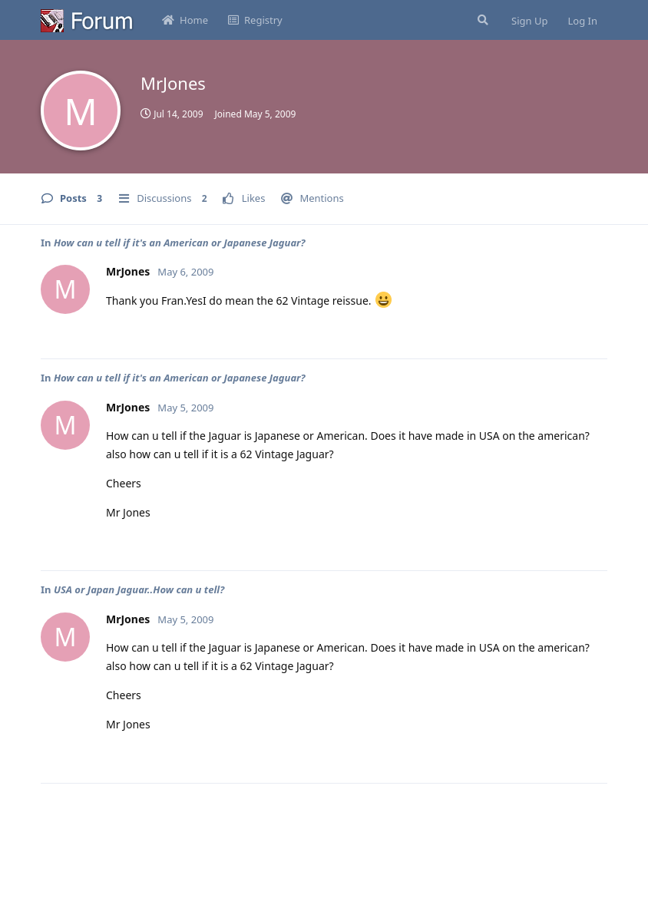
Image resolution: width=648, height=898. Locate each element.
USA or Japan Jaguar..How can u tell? (139, 589)
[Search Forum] (481, 20)
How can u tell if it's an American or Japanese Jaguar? (180, 242)
